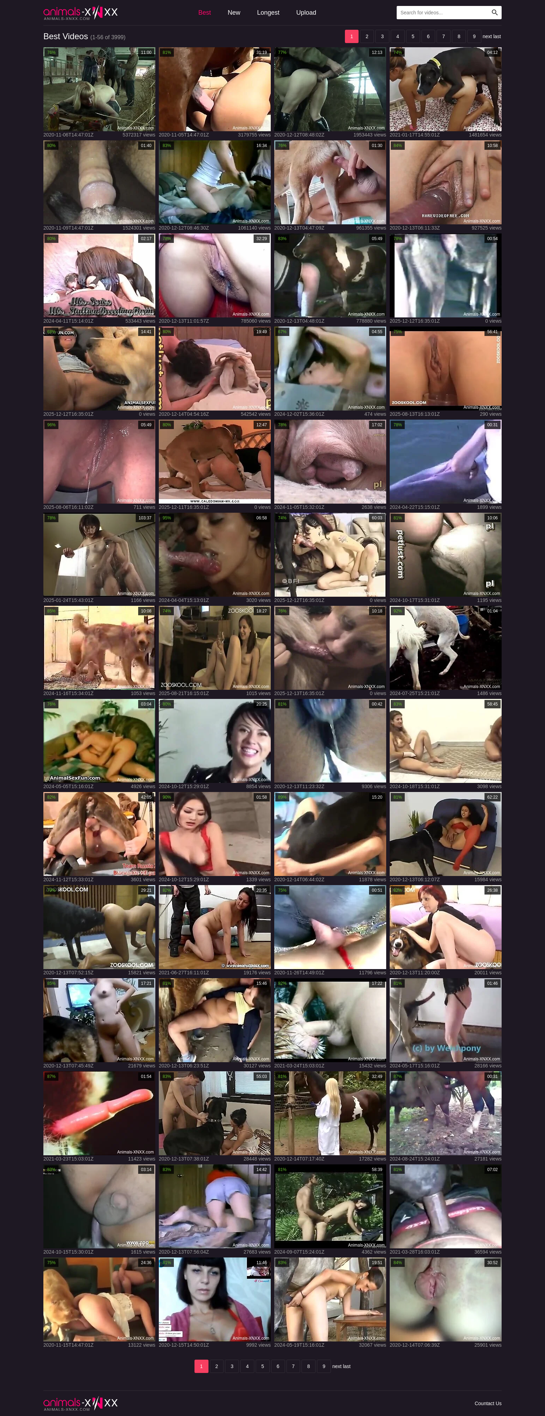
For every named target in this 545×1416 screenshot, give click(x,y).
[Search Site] (495, 12)
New (234, 12)
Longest (268, 12)
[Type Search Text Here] (449, 12)
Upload (306, 12)
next (487, 36)
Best (204, 12)
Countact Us (488, 1403)
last (497, 36)
